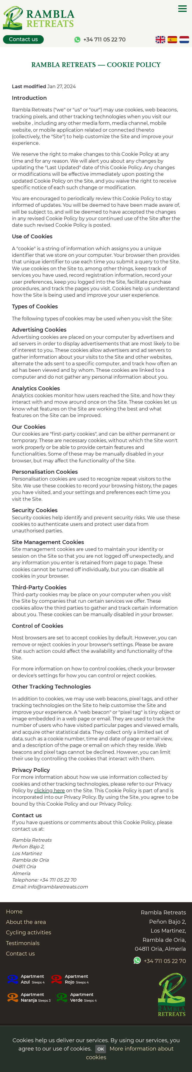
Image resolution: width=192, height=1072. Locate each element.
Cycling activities (28, 932)
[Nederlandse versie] (184, 39)
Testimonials (23, 943)
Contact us (23, 39)
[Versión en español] (172, 39)
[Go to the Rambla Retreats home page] (172, 995)
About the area (26, 922)
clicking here (49, 790)
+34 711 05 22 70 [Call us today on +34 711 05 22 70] (104, 39)
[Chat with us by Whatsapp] (77, 39)
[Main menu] (182, 8)
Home (14, 911)
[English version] (160, 39)
